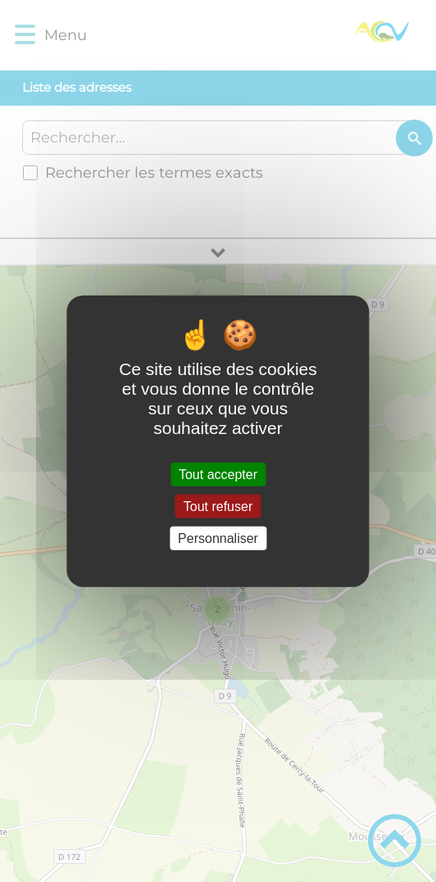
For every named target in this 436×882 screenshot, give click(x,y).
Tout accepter (218, 474)
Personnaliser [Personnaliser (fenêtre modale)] (218, 538)
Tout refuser (218, 506)
